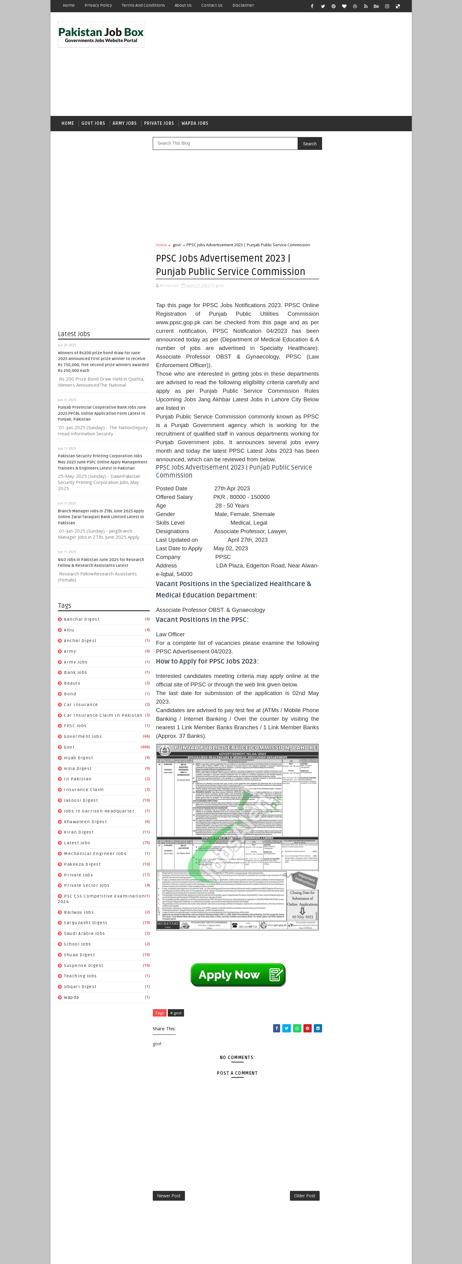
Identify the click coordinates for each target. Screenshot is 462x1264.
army (70, 652)
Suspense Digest (84, 966)
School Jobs (78, 945)
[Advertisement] (292, 65)
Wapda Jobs (195, 124)
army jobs (76, 663)
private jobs (78, 876)
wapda (72, 998)
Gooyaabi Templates (166, 1255)
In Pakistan (78, 780)
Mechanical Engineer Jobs (95, 854)
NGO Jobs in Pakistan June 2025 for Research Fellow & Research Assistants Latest (372, 388)
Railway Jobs (79, 913)
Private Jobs (160, 124)
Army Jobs (125, 124)
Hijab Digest (78, 759)
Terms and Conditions (143, 5)
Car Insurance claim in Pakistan (103, 716)
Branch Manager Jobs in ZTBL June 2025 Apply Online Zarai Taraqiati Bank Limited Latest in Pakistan (101, 518)
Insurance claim (84, 791)
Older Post (291, 1219)
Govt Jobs (94, 124)
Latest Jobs (77, 844)
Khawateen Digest (85, 823)
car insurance (81, 705)
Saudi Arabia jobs (85, 935)
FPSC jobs (75, 727)
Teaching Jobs (80, 977)
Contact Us (212, 5)
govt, (220, 306)
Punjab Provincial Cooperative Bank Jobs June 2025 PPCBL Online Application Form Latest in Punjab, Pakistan (102, 415)
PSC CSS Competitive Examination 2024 (356, 792)
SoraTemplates (96, 1255)
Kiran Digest (79, 833)
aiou (69, 631)
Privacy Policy (98, 5)
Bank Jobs (76, 674)
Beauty (72, 684)
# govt (176, 1036)
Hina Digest (78, 769)
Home (69, 5)
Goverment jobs (83, 737)
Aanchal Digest (82, 620)
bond (70, 695)
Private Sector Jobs (87, 887)
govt (69, 748)
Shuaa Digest (79, 956)
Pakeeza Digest (82, 865)
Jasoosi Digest (81, 801)
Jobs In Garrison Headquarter (99, 812)
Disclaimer (243, 5)
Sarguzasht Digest (86, 924)
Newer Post (169, 1219)
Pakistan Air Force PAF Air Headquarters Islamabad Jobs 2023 (370, 412)
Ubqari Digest (80, 988)
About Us (183, 5)
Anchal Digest (80, 642)
